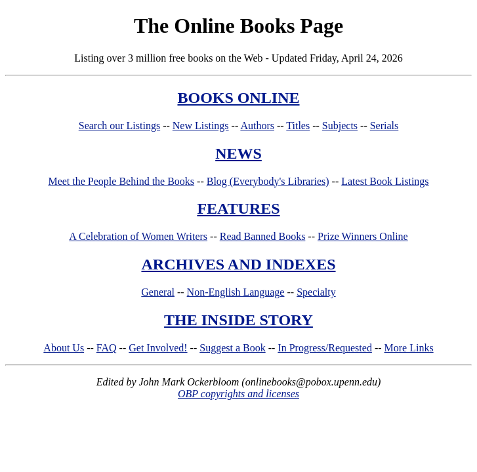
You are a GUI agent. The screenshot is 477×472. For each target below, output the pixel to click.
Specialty (316, 292)
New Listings (201, 125)
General (158, 292)
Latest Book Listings (384, 181)
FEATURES (238, 208)
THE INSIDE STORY (238, 319)
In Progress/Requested (325, 347)
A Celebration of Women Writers (138, 236)
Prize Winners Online (363, 236)
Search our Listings (119, 125)
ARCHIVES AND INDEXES (238, 264)
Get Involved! (158, 347)
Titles (298, 125)
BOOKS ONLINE (238, 97)
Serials (384, 125)
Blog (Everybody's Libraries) (268, 181)
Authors (257, 125)
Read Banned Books (263, 236)
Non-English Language (236, 292)
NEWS (238, 153)
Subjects (340, 125)
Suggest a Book (232, 347)
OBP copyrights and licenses (238, 393)
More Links (409, 347)
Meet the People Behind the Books (121, 181)
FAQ (106, 347)
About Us (63, 347)
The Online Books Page (238, 25)
